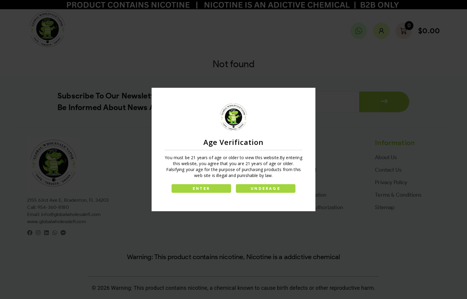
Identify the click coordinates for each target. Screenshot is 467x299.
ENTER (201, 188)
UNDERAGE (266, 188)
